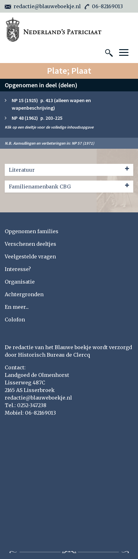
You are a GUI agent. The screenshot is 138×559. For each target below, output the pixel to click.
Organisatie (20, 282)
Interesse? (18, 269)
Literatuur (69, 169)
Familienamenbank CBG (69, 186)
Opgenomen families (31, 231)
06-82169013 (104, 6)
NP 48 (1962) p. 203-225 (37, 118)
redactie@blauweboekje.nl (43, 6)
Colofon (15, 319)
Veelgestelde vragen (30, 256)
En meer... (17, 307)
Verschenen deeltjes (30, 244)
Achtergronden (24, 294)
